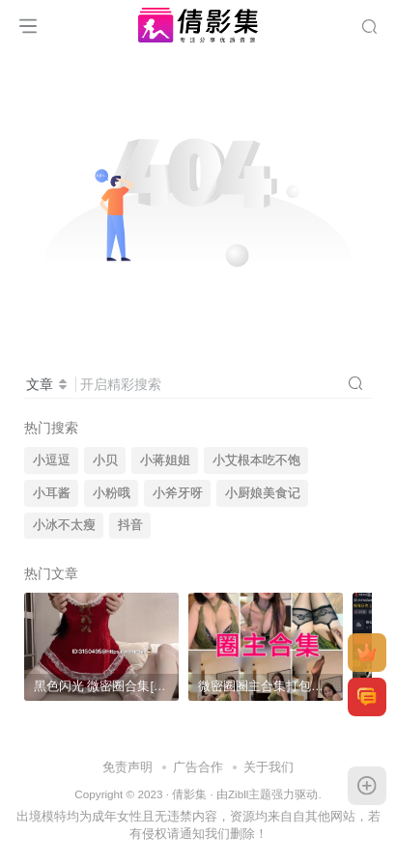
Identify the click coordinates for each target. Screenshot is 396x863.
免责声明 (127, 767)
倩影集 (189, 794)
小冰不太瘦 (64, 525)
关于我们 (268, 767)
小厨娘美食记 (262, 493)
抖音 (130, 525)
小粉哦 (111, 493)
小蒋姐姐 (165, 460)
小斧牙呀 (178, 493)
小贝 (105, 460)
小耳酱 (52, 493)
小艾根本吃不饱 (256, 460)
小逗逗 (52, 460)
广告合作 (198, 767)
